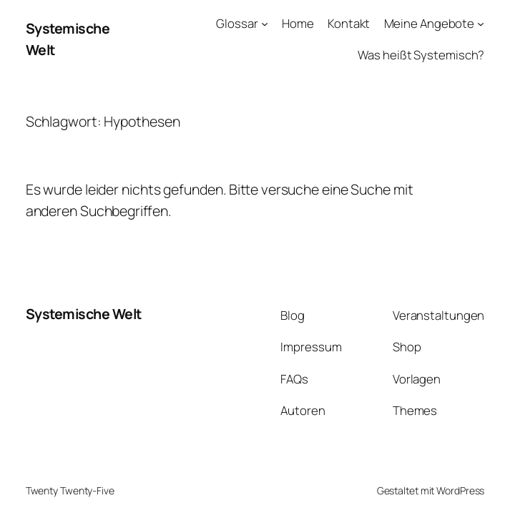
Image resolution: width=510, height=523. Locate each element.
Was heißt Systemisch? (421, 55)
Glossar (237, 23)
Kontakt (349, 23)
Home (298, 23)
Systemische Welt (84, 313)
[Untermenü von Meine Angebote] (480, 23)
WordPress (460, 490)
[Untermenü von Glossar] (264, 23)
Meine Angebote (429, 23)
